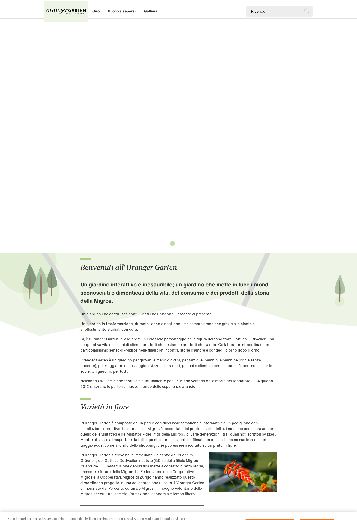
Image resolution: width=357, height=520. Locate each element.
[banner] (178, 11)
